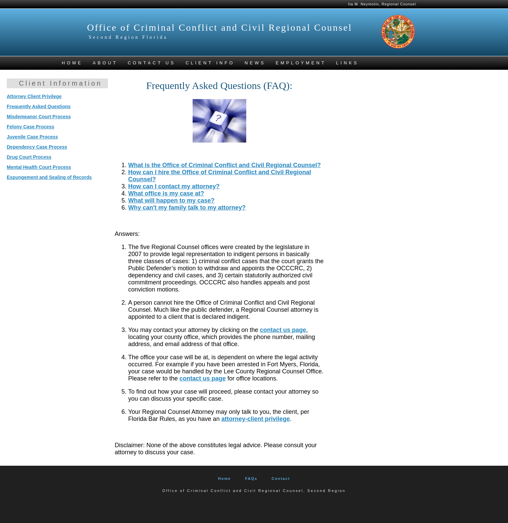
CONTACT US (152, 62)
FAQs (251, 478)
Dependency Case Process (37, 147)
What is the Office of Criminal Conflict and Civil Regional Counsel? (224, 165)
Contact (281, 478)
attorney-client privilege (255, 419)
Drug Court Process (29, 157)
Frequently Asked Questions (38, 106)
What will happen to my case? (171, 200)
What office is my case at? (166, 193)
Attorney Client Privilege (34, 96)
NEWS (255, 62)
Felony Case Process (30, 126)
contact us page (283, 330)
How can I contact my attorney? (174, 186)
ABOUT (105, 62)
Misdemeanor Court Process (39, 116)
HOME (72, 62)
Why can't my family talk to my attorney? (187, 207)
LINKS (347, 62)
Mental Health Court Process (39, 167)
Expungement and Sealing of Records (49, 177)
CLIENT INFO (210, 62)
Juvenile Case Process (32, 137)
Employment (301, 62)
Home (224, 478)
